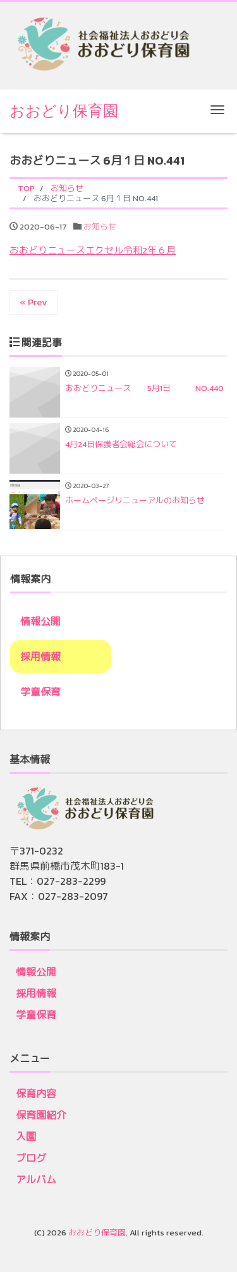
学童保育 (40, 691)
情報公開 (40, 621)
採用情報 (40, 656)
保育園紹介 (41, 1115)
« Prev (33, 302)
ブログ (31, 1157)
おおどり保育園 (63, 110)
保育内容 (36, 1093)
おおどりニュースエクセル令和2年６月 (92, 250)
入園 (26, 1136)
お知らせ (99, 227)
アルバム (36, 1179)
